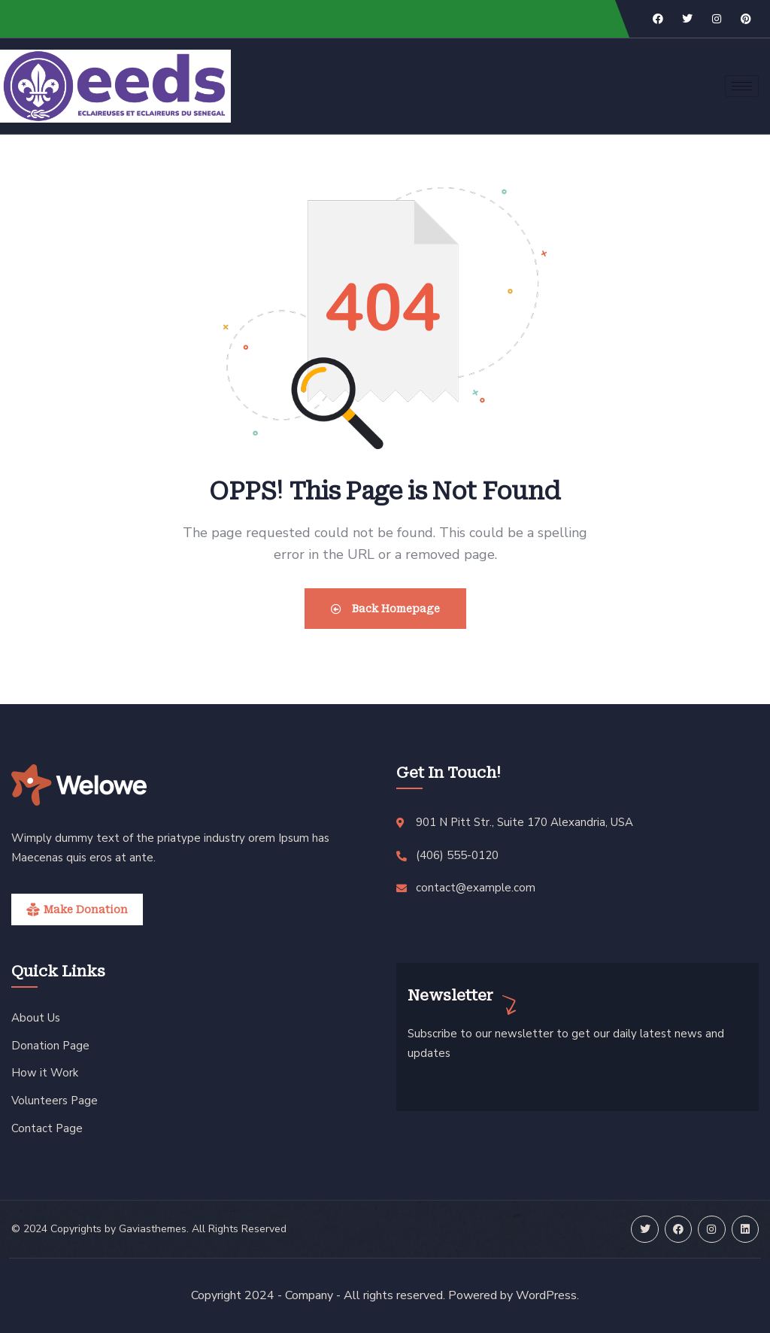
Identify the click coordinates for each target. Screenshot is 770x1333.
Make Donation (86, 909)
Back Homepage (385, 609)
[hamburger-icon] (742, 86)
